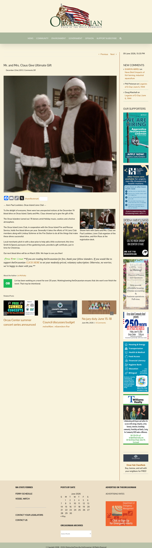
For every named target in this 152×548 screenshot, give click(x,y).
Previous (104, 54)
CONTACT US (21, 520)
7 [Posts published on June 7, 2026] (61, 503)
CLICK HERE (33, 262)
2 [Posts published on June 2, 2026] (70, 500)
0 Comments (22, 328)
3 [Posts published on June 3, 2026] (74, 500)
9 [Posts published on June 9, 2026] (70, 503)
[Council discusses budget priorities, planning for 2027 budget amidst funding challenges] (60, 309)
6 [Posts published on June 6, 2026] (87, 500)
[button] (120, 38)
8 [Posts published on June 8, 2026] (65, 503)
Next (112, 54)
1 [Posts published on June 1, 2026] (65, 500)
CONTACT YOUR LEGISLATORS (29, 515)
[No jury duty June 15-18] (99, 307)
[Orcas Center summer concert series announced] (21, 308)
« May (63, 516)
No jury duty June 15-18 (97, 319)
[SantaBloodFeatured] (60, 134)
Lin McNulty (21, 275)
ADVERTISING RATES (115, 493)
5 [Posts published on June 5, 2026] (83, 500)
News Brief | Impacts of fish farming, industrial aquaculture (135, 75)
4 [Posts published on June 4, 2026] (78, 500)
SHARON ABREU (132, 69)
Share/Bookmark (36, 199)
